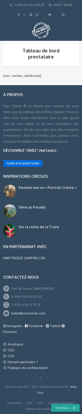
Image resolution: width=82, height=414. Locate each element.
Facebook (34, 326)
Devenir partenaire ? (23, 362)
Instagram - (14, 326)
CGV (11, 356)
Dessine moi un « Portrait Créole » (48, 187)
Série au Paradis (32, 207)
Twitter (54, 326)
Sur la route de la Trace (39, 227)
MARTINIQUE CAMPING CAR (24, 258)
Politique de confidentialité (28, 368)
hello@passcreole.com (28, 313)
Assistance (15, 344)
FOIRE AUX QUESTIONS (23, 163)
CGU (11, 350)
